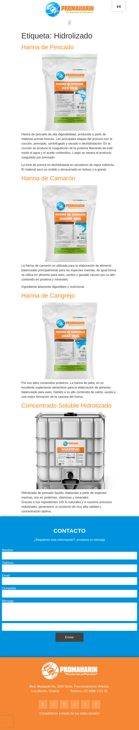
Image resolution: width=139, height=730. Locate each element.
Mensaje (7, 601)
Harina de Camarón (48, 178)
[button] (69, 22)
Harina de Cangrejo (48, 295)
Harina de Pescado (47, 47)
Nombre (7, 550)
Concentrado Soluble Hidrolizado (66, 405)
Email (6, 575)
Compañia (9, 588)
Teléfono (8, 562)
